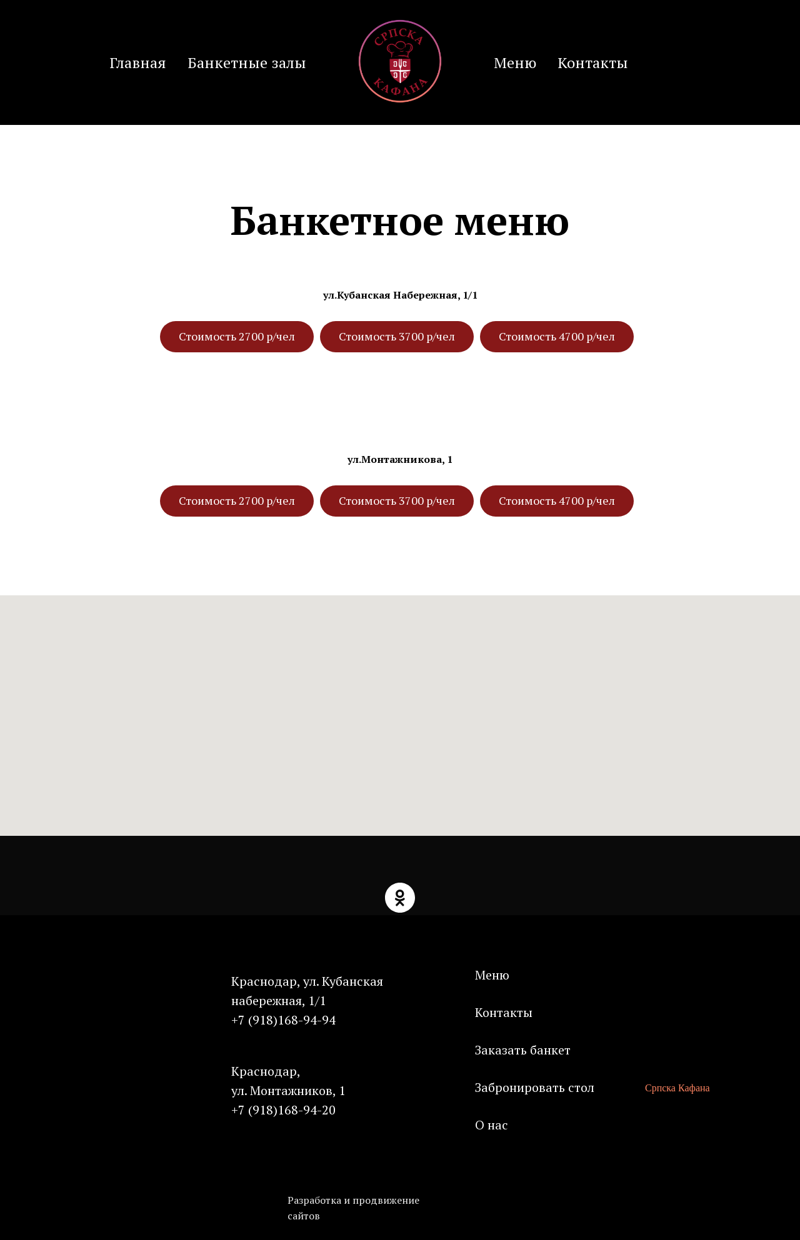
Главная (137, 62)
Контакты (593, 62)
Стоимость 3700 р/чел (397, 336)
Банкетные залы (247, 62)
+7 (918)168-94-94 (283, 1019)
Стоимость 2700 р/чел (237, 336)
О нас (491, 1124)
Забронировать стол (534, 1087)
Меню (515, 62)
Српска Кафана (677, 1088)
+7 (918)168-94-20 (283, 1109)
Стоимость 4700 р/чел (557, 336)
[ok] (400, 898)
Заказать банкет (523, 1049)
